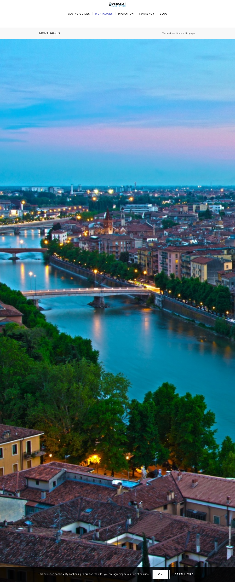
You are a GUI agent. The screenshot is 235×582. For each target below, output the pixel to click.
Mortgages (49, 33)
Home (179, 33)
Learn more (183, 574)
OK (160, 574)
